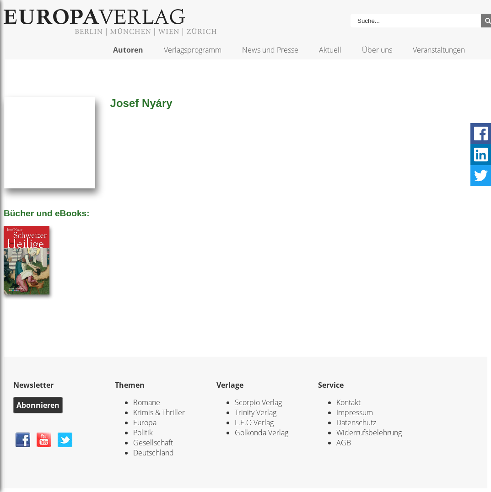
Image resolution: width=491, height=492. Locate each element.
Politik (143, 433)
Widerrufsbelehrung (369, 433)
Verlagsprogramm (192, 50)
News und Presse (270, 50)
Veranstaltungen (439, 50)
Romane (146, 402)
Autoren (128, 50)
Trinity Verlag (255, 412)
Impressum (354, 412)
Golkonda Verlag (261, 433)
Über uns (377, 50)
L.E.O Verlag (254, 422)
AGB (343, 443)
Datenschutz (356, 422)
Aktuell (330, 50)
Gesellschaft (153, 443)
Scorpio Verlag (258, 402)
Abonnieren (37, 405)
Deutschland (153, 453)
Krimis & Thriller (159, 412)
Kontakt (348, 402)
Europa (144, 422)
